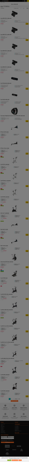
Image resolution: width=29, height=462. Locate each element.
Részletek (20, 460)
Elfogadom (9, 460)
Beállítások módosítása (15, 460)
